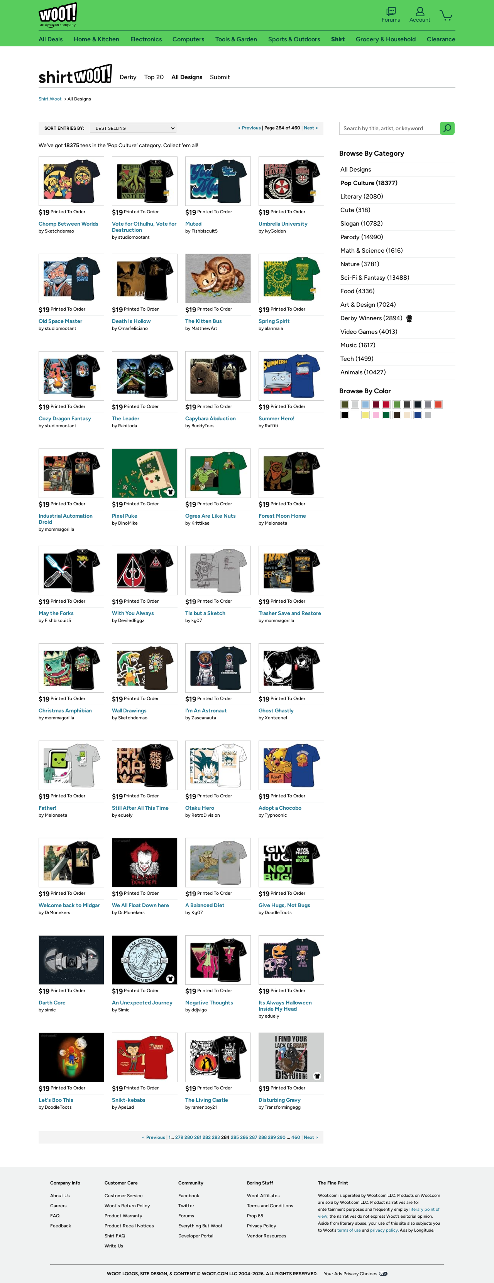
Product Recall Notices (129, 1226)
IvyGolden (275, 231)
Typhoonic (276, 815)
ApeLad (126, 1107)
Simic (124, 1010)
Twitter (186, 1205)
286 (244, 1137)
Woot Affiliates (263, 1195)
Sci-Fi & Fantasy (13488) (374, 277)
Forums (391, 15)
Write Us (114, 1246)
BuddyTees (203, 425)
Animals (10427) (363, 372)
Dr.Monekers (131, 912)
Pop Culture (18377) (369, 183)
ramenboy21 (204, 1107)
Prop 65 (255, 1215)
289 (272, 1137)
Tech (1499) (357, 358)
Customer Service (124, 1195)
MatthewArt (204, 328)
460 (295, 1137)
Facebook (188, 1195)
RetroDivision (205, 815)
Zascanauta (203, 718)
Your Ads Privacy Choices (350, 1273)
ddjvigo (199, 1010)
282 (207, 1137)
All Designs (186, 77)
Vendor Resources (266, 1236)
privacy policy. (384, 1230)
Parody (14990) (361, 237)
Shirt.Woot (75, 73)
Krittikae (200, 523)
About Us (60, 1195)
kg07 (196, 620)
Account (419, 15)
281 (197, 1137)
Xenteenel (276, 718)
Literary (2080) (361, 196)
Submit (220, 77)
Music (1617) (358, 345)
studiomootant (134, 237)
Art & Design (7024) (368, 304)
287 (253, 1137)
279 (179, 1137)
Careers (58, 1205)
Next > (311, 128)
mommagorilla (59, 529)
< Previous (249, 128)
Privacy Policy (261, 1226)
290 (281, 1137)
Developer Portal (195, 1236)
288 (263, 1137)
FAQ (54, 1215)
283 (216, 1137)
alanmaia (274, 328)
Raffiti (271, 425)
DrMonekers (57, 912)
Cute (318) (355, 210)
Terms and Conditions (270, 1205)
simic (50, 1010)
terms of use (349, 1230)
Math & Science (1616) (371, 250)
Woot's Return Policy (127, 1205)
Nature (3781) (359, 264)
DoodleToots (278, 912)
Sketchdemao (59, 231)
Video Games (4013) (369, 331)
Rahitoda (127, 425)
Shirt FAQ (115, 1236)
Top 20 (154, 77)
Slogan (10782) (361, 223)
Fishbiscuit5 (204, 231)
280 (188, 1137)
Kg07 (197, 912)
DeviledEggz (131, 620)
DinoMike (128, 523)
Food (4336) (357, 291)
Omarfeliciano (133, 328)
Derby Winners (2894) (371, 318)
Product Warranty (123, 1215)
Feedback (60, 1226)
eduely (125, 815)
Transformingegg (283, 1107)
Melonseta (276, 523)
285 (235, 1137)
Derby (128, 77)
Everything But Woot (200, 1226)
